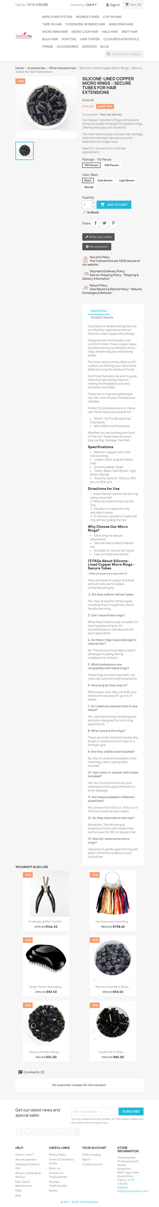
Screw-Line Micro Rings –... (46, 1052)
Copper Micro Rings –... (113, 1052)
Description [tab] (99, 311)
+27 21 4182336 (37, 5)
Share (95, 223)
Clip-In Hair (112, 17)
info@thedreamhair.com (132, 1191)
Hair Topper (90, 39)
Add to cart (113, 204)
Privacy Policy (57, 1154)
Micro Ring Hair (55, 32)
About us (54, 1168)
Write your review (98, 237)
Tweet (104, 223)
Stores (53, 1190)
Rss (36, 1131)
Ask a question (97, 247)
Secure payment (26, 1159)
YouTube (44, 1131)
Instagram (60, 1131)
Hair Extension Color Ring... (113, 921)
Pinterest (113, 223)
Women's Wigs (87, 17)
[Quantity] (86, 205)
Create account (92, 1164)
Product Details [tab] (102, 317)
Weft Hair (129, 32)
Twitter (27, 1131)
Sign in (86, 1159)
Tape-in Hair (52, 24)
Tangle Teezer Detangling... (46, 987)
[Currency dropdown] (92, 5)
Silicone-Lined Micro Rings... (113, 987)
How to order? (24, 1154)
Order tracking (91, 1154)
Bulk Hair (50, 39)
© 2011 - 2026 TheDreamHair (80, 1202)
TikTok (76, 1131)
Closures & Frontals (121, 39)
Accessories (67, 47)
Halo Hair (110, 32)
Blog (104, 47)
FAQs (18, 1190)
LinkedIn (68, 1131)
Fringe (47, 47)
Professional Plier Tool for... (46, 921)
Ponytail (69, 39)
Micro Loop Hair (85, 32)
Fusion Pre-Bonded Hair (85, 24)
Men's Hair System (57, 17)
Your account (94, 1148)
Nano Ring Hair (121, 24)
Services (89, 47)
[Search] (124, 54)
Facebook (19, 1131)
